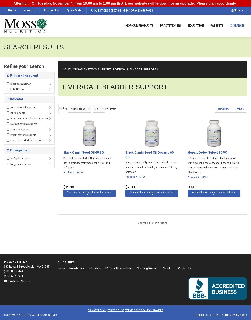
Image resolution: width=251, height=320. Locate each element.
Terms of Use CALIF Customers (144, 310)
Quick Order (75, 10)
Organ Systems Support (92, 69)
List (240, 109)
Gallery (223, 109)
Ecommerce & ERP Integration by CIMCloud (221, 315)
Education (196, 26)
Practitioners (171, 26)
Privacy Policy (97, 310)
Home (12, 10)
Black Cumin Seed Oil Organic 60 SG (150, 154)
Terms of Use (116, 310)
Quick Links (66, 262)
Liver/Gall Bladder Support (134, 69)
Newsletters (76, 268)
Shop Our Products (139, 26)
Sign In (237, 10)
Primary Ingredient (23, 75)
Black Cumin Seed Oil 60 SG (83, 152)
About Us (30, 10)
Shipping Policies (147, 268)
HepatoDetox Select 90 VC (207, 152)
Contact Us (51, 10)
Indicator (16, 99)
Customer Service (17, 281)
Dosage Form (19, 150)
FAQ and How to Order (119, 268)
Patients (217, 26)
